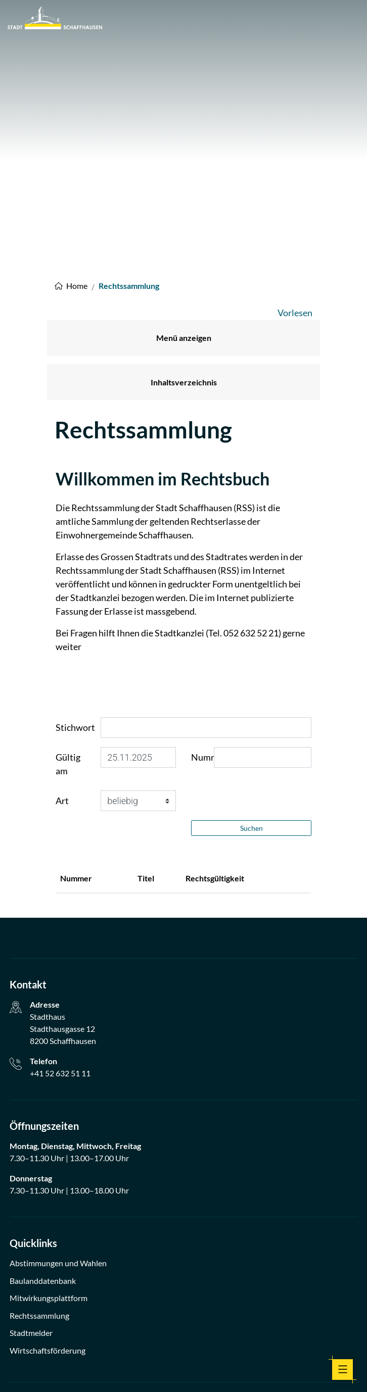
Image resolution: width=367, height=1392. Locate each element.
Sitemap (235, 1370)
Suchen (251, 734)
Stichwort (75, 633)
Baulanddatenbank (43, 1187)
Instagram (183, 1344)
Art (62, 707)
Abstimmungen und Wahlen (58, 1169)
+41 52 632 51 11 (60, 979)
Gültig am (68, 670)
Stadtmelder (31, 1239)
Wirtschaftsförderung (47, 1257)
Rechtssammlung (39, 1222)
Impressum (136, 1370)
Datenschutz (178, 1370)
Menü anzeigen (183, 244)
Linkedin (206, 1344)
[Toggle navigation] (342, 1369)
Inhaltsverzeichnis (184, 288)
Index (210, 1370)
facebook (160, 1344)
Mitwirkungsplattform (48, 1204)
